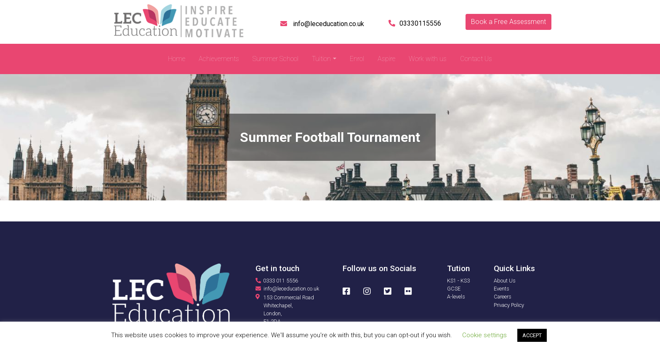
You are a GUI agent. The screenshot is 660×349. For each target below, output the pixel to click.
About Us (505, 280)
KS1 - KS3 (458, 280)
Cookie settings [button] (484, 335)
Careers (502, 296)
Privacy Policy (509, 305)
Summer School (275, 59)
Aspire (386, 59)
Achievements (219, 59)
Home (176, 59)
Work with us (428, 59)
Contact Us (476, 59)
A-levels (456, 296)
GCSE (453, 288)
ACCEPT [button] (532, 335)
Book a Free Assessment (508, 22)
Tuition (321, 59)
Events (501, 288)
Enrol (357, 59)
